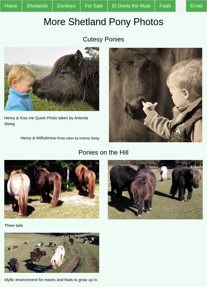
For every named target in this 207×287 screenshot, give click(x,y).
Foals (165, 6)
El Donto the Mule (131, 6)
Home (11, 6)
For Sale (94, 6)
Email (196, 6)
